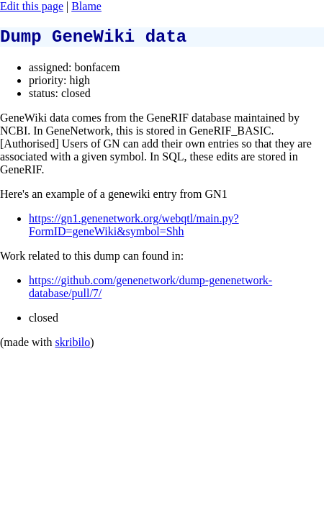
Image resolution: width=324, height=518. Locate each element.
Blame (86, 6)
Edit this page (31, 6)
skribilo (72, 346)
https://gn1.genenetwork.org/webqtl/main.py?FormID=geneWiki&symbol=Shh (134, 229)
